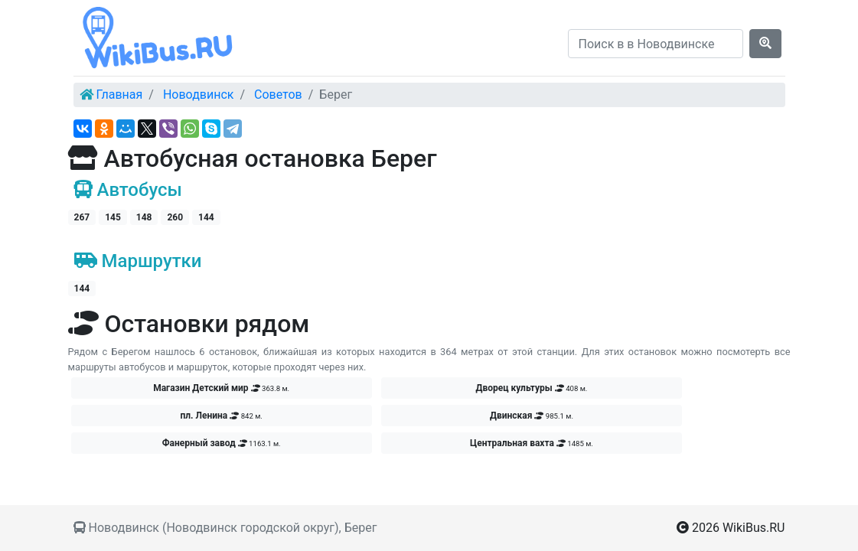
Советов (278, 94)
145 (113, 217)
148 (144, 217)
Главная (119, 94)
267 (82, 217)
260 (175, 217)
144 (206, 217)
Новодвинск (198, 94)
